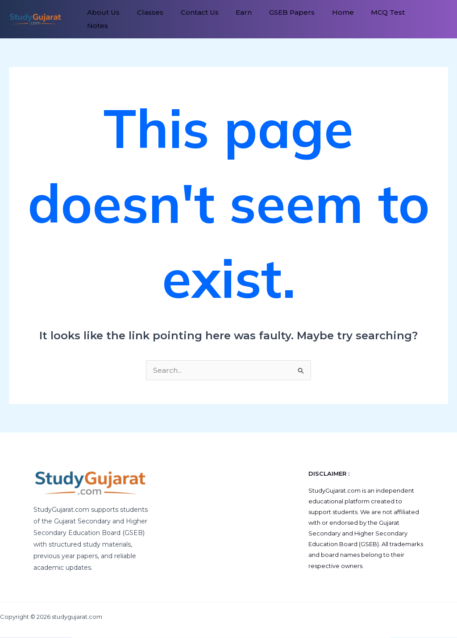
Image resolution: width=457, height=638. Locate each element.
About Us (102, 19)
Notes (410, 19)
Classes (146, 19)
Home (326, 19)
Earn (233, 19)
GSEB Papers (278, 19)
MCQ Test (369, 19)
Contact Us (192, 19)
